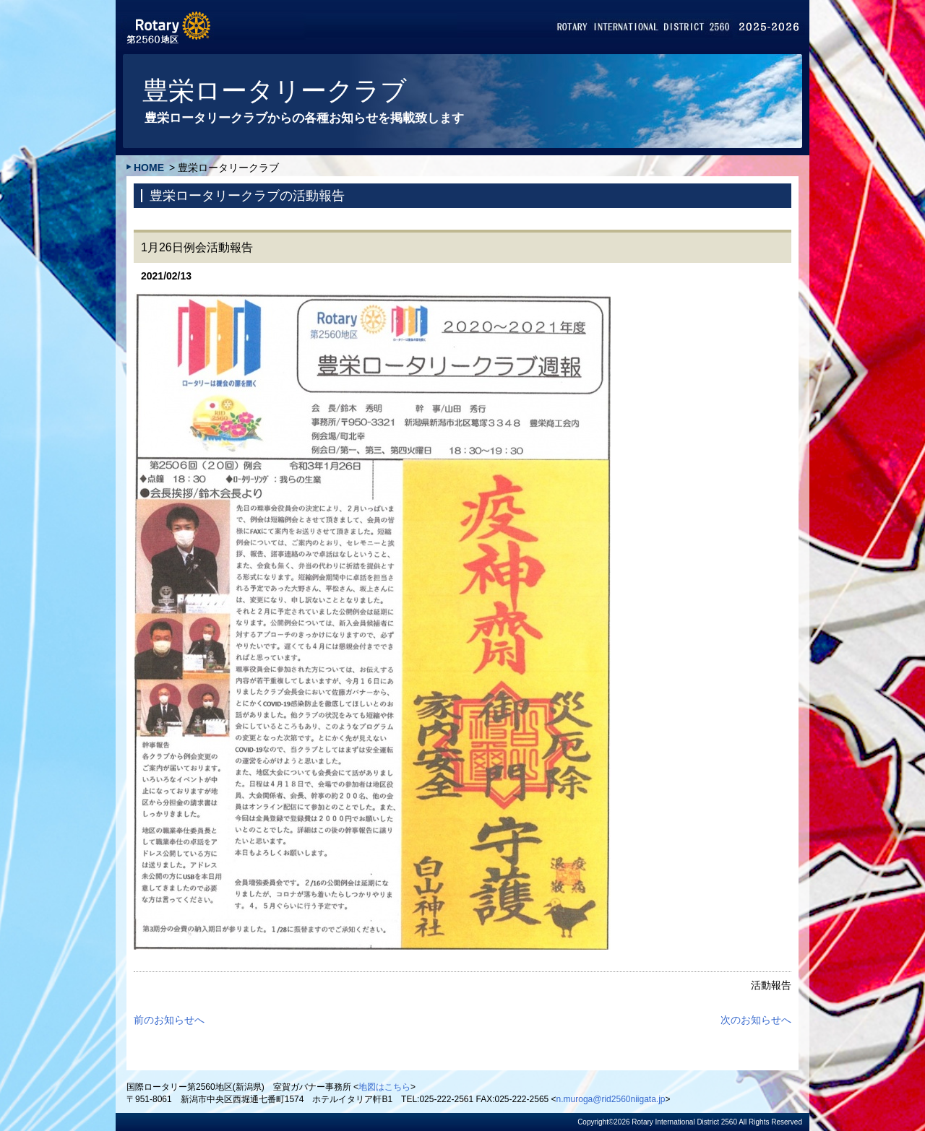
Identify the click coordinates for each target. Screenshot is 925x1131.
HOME (149, 167)
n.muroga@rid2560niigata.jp (611, 1099)
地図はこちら (384, 1087)
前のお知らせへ (169, 1020)
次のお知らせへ (755, 1020)
